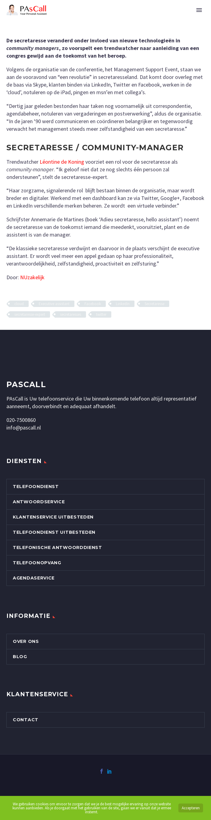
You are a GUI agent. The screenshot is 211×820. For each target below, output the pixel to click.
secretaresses (70, 314)
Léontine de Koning (62, 161)
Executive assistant (54, 303)
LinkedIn (123, 303)
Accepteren (191, 808)
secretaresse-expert (29, 314)
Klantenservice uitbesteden (53, 517)
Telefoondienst (36, 486)
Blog (20, 656)
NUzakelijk (32, 277)
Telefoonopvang (37, 562)
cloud (19, 303)
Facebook (92, 303)
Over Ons (26, 641)
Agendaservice (34, 578)
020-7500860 (21, 419)
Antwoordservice (39, 501)
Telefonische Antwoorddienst (57, 547)
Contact (25, 719)
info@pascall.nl (23, 427)
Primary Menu (199, 10)
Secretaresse (154, 303)
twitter (101, 314)
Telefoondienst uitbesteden (54, 532)
